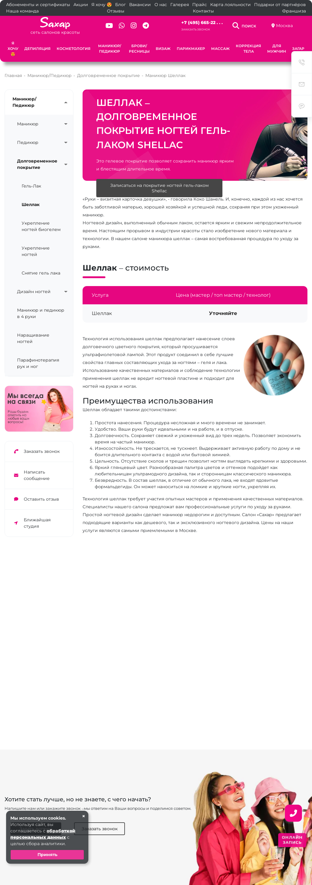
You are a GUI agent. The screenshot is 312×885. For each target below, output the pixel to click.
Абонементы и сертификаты (38, 4)
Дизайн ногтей (34, 291)
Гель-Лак (31, 186)
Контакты (203, 11)
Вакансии (140, 4)
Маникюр (27, 124)
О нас (160, 4)
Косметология (73, 48)
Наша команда (22, 11)
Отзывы (115, 11)
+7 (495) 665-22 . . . (202, 22)
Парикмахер (191, 48)
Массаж (220, 48)
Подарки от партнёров (280, 4)
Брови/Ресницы (139, 49)
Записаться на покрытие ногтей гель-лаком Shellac (159, 188)
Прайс (199, 4)
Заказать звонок (195, 29)
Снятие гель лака (41, 273)
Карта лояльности (230, 4)
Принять (47, 854)
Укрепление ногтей (36, 251)
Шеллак (31, 204)
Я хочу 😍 (101, 4)
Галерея (179, 4)
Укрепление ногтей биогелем (41, 226)
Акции (80, 4)
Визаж (163, 48)
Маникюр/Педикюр (109, 49)
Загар (298, 48)
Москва (284, 25)
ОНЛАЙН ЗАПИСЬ (292, 839)
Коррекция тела (248, 49)
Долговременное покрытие (37, 164)
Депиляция (37, 48)
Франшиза (294, 11)
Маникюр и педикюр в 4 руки (40, 313)
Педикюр (27, 142)
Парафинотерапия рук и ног (38, 363)
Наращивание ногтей (33, 338)
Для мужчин (276, 49)
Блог (120, 4)
